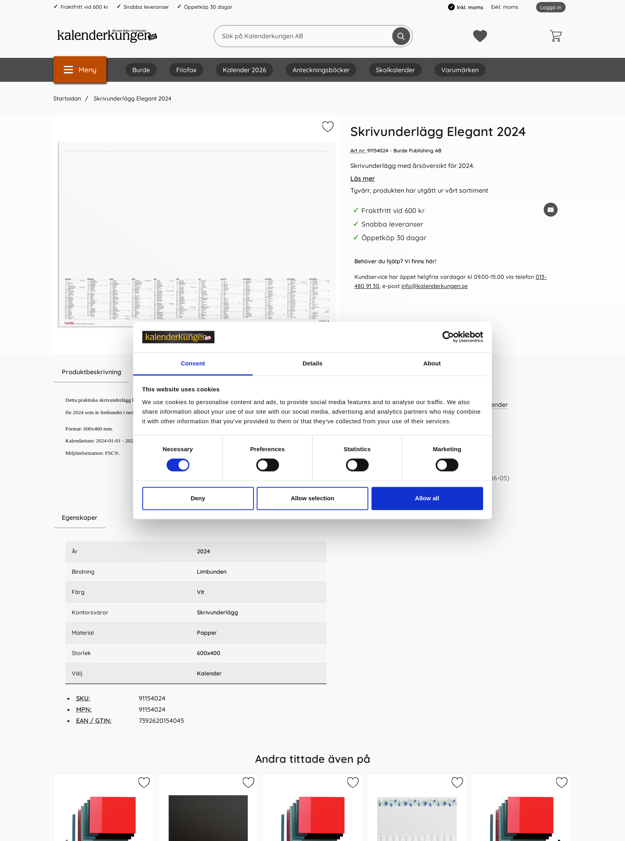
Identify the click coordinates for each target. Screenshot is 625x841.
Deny (198, 498)
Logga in (551, 7)
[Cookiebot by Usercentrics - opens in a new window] (448, 337)
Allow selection (312, 498)
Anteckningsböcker (321, 70)
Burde (141, 70)
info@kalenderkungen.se (434, 286)
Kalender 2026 (244, 70)
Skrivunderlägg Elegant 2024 (131, 98)
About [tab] (432, 363)
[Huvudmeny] (79, 69)
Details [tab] (312, 363)
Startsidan (67, 98)
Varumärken (460, 70)
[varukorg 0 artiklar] (558, 36)
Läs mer (362, 178)
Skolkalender (395, 70)
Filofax (186, 70)
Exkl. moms (504, 7)
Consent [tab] (193, 363)
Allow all (427, 498)
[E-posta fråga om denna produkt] (551, 210)
